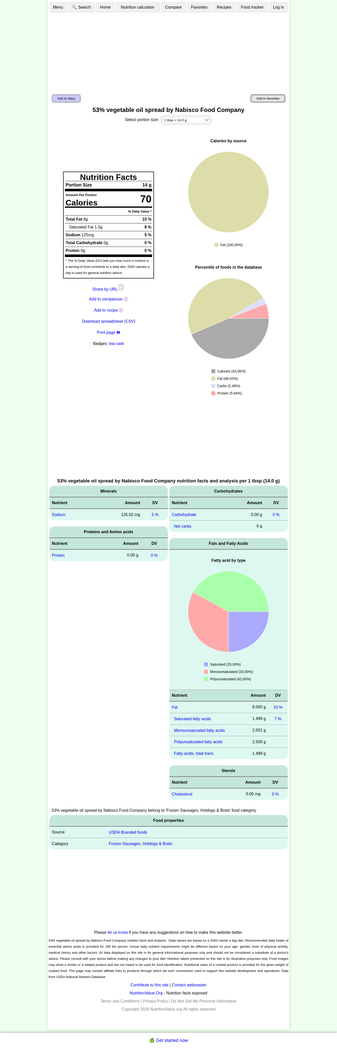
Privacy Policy (155, 1001)
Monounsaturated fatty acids (199, 730)
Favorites (199, 7)
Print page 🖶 (108, 332)
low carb (116, 343)
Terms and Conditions (120, 1001)
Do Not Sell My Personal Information (204, 1001)
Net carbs (182, 526)
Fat (175, 707)
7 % (277, 719)
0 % (154, 555)
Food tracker (252, 7)
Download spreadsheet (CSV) (108, 321)
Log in (278, 7)
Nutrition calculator (137, 7)
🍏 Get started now (168, 1040)
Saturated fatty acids (192, 719)
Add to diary (66, 98)
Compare (173, 7)
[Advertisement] (169, 51)
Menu (58, 7)
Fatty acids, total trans (194, 753)
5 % (155, 515)
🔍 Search (81, 7)
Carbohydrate (184, 515)
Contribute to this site (149, 985)
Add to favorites (268, 98)
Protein (58, 555)
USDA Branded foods (128, 832)
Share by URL (108, 289)
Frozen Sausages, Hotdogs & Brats (140, 844)
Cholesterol (182, 794)
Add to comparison (106, 299)
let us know (118, 932)
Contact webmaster (189, 985)
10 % (277, 707)
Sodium (59, 515)
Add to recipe (106, 310)
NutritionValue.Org (146, 993)
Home (105, 7)
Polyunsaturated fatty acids (198, 742)
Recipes (224, 7)
